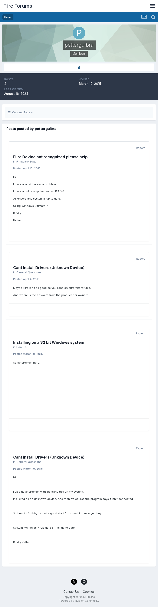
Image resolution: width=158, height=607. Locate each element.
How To (21, 347)
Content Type (20, 112)
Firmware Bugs (26, 161)
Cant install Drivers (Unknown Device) (49, 267)
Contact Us (71, 591)
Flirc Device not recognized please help (50, 157)
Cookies (89, 591)
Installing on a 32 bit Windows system (48, 342)
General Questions (28, 272)
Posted (26, 168)
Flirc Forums (17, 6)
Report (140, 148)
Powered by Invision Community (79, 600)
